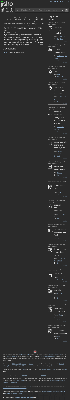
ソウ (58, 60)
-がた (55, 216)
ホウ (58, 219)
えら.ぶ (59, 315)
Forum (51, 1)
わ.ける (56, 129)
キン (62, 77)
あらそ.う (60, 56)
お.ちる (59, 258)
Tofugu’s (24, 375)
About (56, 1)
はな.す (59, 293)
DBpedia (21, 391)
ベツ (58, 131)
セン (58, 319)
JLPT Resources (28, 397)
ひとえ (59, 173)
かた (58, 214)
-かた (64, 214)
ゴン (62, 279)
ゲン (58, 279)
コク (58, 339)
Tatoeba (23, 369)
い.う (59, 277)
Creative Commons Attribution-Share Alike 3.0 (14, 388)
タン (58, 175)
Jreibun (41, 44)
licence (53, 366)
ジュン (59, 239)
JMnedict (24, 364)
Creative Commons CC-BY (48, 369)
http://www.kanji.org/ (19, 380)
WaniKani (43, 375)
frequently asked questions (48, 356)
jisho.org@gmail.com (11, 356)
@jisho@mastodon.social (55, 354)
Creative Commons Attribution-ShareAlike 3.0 (53, 391)
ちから (59, 151)
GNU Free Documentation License (14, 393)
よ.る (59, 317)
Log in (67, 1)
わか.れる (60, 127)
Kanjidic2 (18, 364)
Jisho (7, 4)
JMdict (13, 364)
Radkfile (31, 364)
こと (64, 277)
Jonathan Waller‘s (19, 397)
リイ (58, 156)
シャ (61, 39)
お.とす (59, 261)
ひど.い (59, 336)
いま (58, 74)
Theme (61, 1)
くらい (59, 97)
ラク (58, 263)
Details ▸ (65, 41)
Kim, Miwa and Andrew (24, 354)
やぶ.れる (60, 192)
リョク (59, 154)
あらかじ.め (61, 37)
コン (58, 77)
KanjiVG (29, 386)
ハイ (58, 194)
